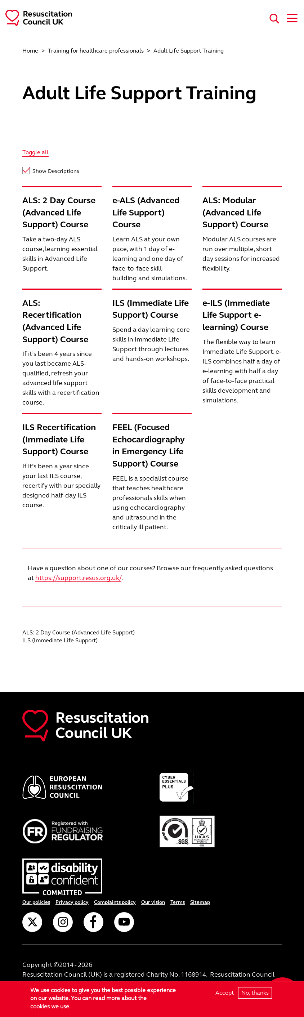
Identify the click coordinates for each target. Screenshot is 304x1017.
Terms (177, 902)
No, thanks (255, 992)
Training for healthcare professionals (96, 50)
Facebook (93, 922)
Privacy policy (72, 902)
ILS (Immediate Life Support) (60, 640)
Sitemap (200, 902)
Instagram (63, 922)
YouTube (124, 922)
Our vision (153, 902)
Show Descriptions (55, 171)
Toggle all (35, 152)
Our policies (36, 902)
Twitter (32, 922)
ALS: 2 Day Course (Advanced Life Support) (78, 632)
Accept (224, 992)
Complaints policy (115, 902)
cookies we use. (50, 1006)
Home (30, 50)
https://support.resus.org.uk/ (78, 578)
